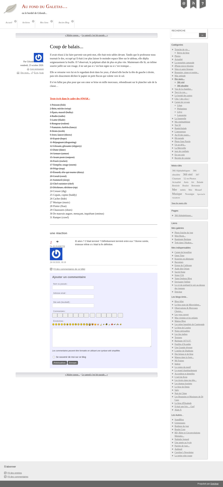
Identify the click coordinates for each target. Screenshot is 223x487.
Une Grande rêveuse (183, 347)
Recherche (178, 30)
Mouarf (198, 190)
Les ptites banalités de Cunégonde (189, 324)
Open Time (179, 255)
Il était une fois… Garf (184, 406)
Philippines (182, 109)
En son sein (180, 155)
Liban (179, 105)
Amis (186, 182)
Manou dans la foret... (184, 357)
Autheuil (178, 449)
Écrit (36, 73)
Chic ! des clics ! (182, 99)
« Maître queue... (72, 35)
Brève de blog (183, 53)
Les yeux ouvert (182, 314)
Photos (177, 56)
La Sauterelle (180, 118)
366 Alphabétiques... (183, 215)
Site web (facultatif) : (61, 302)
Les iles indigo (181, 334)
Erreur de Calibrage (183, 265)
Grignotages (180, 423)
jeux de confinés (182, 151)
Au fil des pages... (182, 135)
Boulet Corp (180, 429)
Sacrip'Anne (180, 272)
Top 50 (178, 125)
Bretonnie (195, 185)
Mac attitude (180, 76)
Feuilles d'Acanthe (183, 344)
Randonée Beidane (183, 239)
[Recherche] (185, 35)
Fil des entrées (14, 473)
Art (192, 182)
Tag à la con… (181, 92)
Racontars (179, 262)
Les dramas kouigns (183, 383)
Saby (177, 390)
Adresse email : (59, 293)
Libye (179, 112)
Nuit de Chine (181, 393)
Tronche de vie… (182, 49)
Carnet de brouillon (183, 252)
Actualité (178, 59)
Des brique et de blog (184, 354)
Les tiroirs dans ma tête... (185, 380)
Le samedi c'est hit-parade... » (95, 35)
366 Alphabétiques (181, 170)
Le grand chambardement (186, 370)
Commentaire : (59, 311)
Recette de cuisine (182, 158)
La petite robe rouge (183, 456)
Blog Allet (179, 301)
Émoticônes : (58, 321)
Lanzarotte (181, 115)
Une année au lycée (183, 442)
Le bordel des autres (183, 95)
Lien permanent (37, 69)
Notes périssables (182, 331)
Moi (190, 190)
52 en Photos (190, 178)
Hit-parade (179, 138)
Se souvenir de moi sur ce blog (71, 357)
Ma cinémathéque (182, 122)
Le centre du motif (183, 367)
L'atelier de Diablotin (184, 351)
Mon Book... (180, 236)
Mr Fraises (179, 360)
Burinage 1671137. (183, 341)
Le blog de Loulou (183, 328)
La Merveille (180, 148)
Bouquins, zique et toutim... (187, 72)
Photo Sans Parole (182, 141)
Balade (200, 182)
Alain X (178, 410)
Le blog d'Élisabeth (183, 403)
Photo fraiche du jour (184, 232)
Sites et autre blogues (184, 69)
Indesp (177, 364)
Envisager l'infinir (182, 282)
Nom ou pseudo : (60, 284)
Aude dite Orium (182, 269)
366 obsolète (182, 86)
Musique (177, 193)
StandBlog (179, 419)
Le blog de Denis (182, 387)
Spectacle (201, 194)
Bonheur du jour (182, 426)
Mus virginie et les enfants (186, 318)
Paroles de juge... (182, 446)
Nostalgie (189, 194)
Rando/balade (181, 128)
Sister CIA (179, 275)
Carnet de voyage (182, 102)
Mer (174, 189)
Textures (178, 337)
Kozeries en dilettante (184, 259)
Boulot (185, 185)
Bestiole (175, 185)
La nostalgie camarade (184, 62)
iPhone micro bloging (184, 66)
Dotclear (178, 292)
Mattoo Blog (180, 321)
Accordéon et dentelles (184, 374)
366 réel (180, 82)
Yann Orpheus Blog (183, 278)
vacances (176, 198)
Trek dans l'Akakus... (184, 242)
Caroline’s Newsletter (184, 452)
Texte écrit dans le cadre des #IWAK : (70, 98)
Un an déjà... (180, 145)
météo (183, 190)
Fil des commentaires (17, 476)
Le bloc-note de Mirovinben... (188, 305)
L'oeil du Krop (181, 377)
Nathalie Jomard (182, 439)
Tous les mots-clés (179, 203)
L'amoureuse (180, 131)
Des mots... (25, 73)
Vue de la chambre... (183, 89)
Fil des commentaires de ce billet (69, 269)
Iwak (41, 73)
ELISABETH (59, 246)
